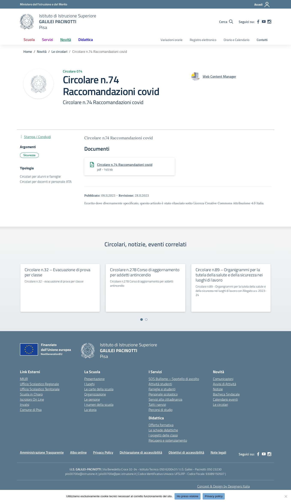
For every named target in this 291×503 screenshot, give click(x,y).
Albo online (78, 452)
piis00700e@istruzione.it (81, 473)
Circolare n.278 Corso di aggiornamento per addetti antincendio (144, 272)
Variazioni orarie (171, 39)
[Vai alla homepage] (27, 21)
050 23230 (214, 469)
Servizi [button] (47, 39)
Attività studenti (160, 383)
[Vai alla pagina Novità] (42, 51)
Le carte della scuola (98, 389)
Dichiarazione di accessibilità (141, 452)
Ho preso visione (187, 496)
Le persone (92, 399)
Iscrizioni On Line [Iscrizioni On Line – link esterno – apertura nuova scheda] (32, 399)
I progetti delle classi (163, 435)
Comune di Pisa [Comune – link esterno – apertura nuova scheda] (31, 409)
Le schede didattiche (163, 430)
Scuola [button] (29, 39)
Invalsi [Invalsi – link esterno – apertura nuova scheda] (24, 404)
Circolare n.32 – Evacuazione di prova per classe (57, 272)
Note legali (218, 452)
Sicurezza (29, 155)
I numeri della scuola (98, 404)
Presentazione (94, 378)
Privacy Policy (103, 452)
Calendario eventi (225, 399)
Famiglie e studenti (162, 389)
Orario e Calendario (236, 39)
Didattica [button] (85, 39)
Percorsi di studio (160, 409)
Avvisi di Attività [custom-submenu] (224, 383)
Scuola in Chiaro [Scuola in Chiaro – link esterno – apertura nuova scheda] (31, 394)
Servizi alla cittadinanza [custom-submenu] (165, 399)
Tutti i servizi (157, 404)
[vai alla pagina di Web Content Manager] (219, 76)
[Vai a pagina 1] (141, 319)
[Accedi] (262, 4)
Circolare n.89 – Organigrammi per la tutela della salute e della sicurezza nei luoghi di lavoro (229, 274)
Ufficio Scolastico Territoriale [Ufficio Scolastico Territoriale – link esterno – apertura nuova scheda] (40, 389)
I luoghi (89, 383)
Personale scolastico (163, 394)
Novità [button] (65, 39)
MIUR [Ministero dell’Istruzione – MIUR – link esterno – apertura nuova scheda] (24, 378)
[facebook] (258, 22)
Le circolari (220, 404)
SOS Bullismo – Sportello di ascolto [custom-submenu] (174, 378)
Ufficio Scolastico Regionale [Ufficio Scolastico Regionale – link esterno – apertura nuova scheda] (39, 383)
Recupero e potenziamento (168, 440)
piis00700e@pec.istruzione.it (117, 473)
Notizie (218, 389)
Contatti (262, 39)
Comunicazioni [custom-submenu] (223, 378)
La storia (90, 409)
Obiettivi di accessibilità (186, 452)
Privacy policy (214, 496)
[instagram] (269, 22)
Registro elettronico (203, 39)
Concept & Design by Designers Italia (223, 486)
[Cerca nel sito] (226, 21)
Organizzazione (95, 394)
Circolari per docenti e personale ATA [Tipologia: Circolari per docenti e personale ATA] (46, 181)
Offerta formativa (161, 424)
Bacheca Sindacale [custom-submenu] (226, 394)
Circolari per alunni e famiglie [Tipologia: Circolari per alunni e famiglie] (40, 176)
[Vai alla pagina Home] (27, 51)
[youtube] (264, 22)
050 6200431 (168, 469)
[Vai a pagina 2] (146, 319)
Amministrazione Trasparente (42, 452)
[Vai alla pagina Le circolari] (59, 51)
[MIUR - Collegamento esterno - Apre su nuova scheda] (43, 4)
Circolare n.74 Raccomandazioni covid (124, 164)
